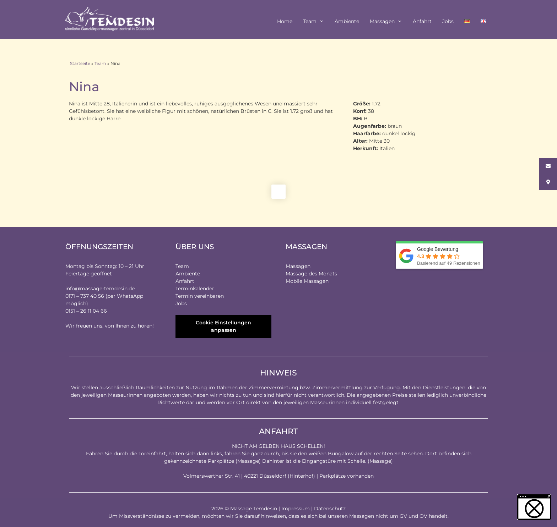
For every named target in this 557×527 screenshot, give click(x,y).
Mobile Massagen (307, 281)
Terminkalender (194, 288)
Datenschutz (330, 508)
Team (316, 21)
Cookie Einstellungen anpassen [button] (223, 326)
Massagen (388, 21)
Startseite (80, 63)
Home (284, 21)
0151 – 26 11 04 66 (86, 311)
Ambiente (347, 21)
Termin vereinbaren (199, 296)
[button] (534, 507)
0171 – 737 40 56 (84, 296)
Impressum (295, 508)
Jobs (448, 21)
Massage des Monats (311, 273)
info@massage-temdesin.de (100, 288)
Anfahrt (422, 21)
